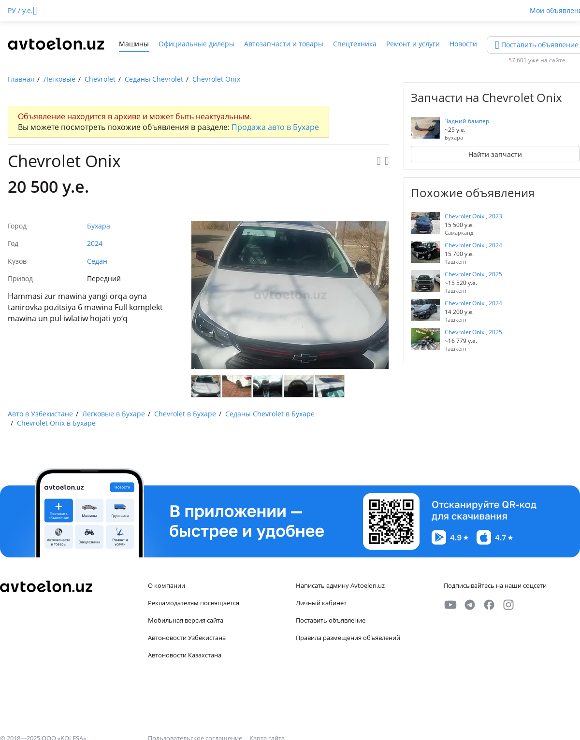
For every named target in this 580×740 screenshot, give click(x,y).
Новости (463, 43)
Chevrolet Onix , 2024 (473, 245)
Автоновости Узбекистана (187, 637)
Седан (97, 261)
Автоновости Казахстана (184, 655)
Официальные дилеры (196, 43)
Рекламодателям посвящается (193, 602)
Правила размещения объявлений (348, 637)
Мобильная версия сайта (185, 620)
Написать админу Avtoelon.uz (340, 585)
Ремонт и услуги (413, 43)
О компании (166, 585)
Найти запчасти (495, 154)
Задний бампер (467, 121)
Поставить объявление (330, 620)
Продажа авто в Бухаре (275, 127)
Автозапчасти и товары (283, 43)
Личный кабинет (321, 602)
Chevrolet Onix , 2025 (473, 274)
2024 (94, 243)
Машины (134, 43)
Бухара (98, 225)
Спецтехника (355, 43)
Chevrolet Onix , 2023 (473, 216)
